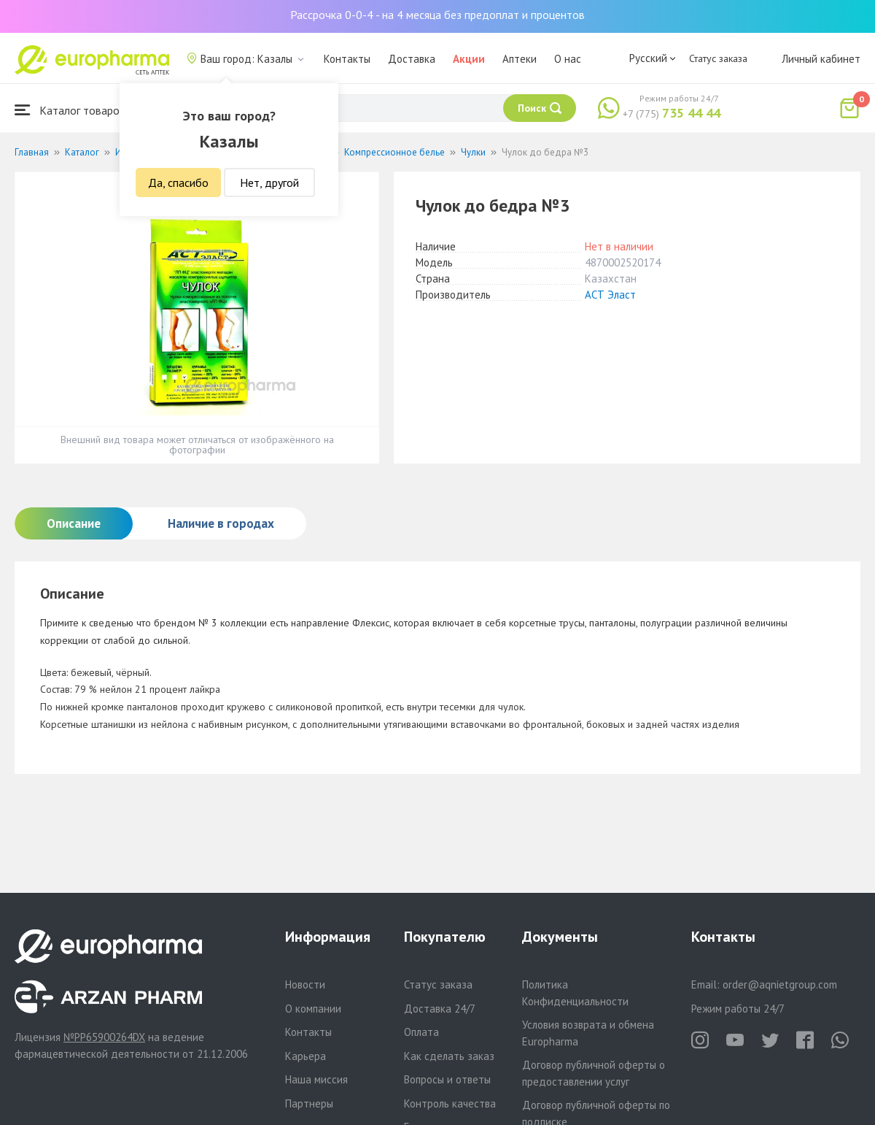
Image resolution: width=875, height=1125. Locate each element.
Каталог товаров (70, 110)
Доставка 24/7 (439, 1008)
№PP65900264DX (104, 1037)
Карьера (305, 1056)
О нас (567, 59)
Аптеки (519, 59)
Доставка (411, 59)
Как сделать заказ (449, 1056)
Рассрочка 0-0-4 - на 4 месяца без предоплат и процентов (437, 14)
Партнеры (309, 1103)
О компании (313, 1008)
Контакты (347, 59)
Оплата (421, 1032)
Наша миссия (316, 1079)
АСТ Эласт (610, 295)
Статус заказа (718, 58)
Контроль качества (450, 1103)
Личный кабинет (821, 59)
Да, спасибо (178, 182)
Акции (469, 59)
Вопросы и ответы (447, 1079)
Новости (305, 984)
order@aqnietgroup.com (780, 984)
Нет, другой (269, 182)
